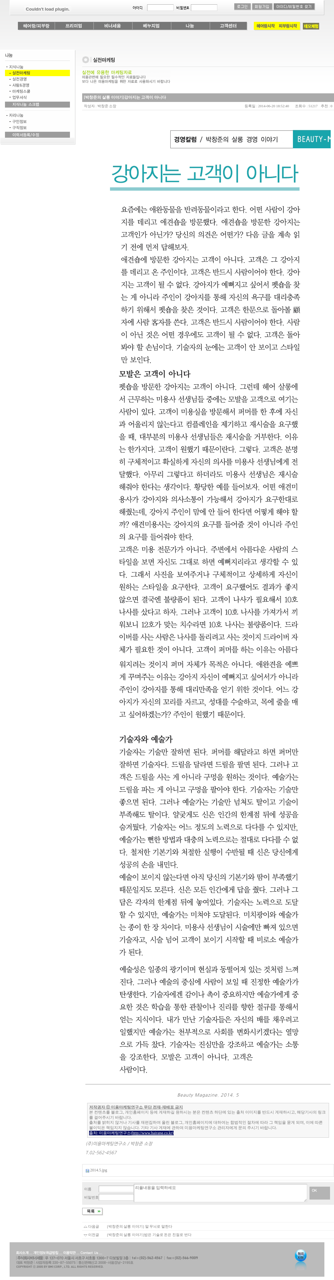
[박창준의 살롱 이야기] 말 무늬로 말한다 (139, 1226)
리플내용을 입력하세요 (220, 1193)
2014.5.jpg (98, 1170)
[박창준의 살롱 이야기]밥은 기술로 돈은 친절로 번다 (149, 1235)
